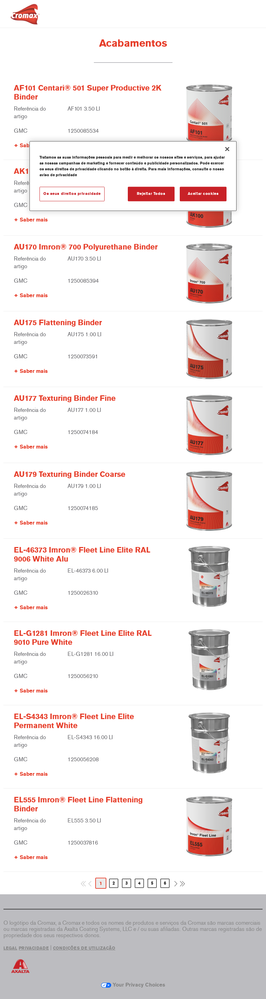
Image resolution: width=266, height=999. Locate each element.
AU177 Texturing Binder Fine (65, 398)
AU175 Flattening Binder (58, 322)
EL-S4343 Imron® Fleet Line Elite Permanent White (74, 721)
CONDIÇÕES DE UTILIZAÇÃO (84, 948)
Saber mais (34, 220)
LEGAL (10, 948)
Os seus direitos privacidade (72, 193)
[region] (133, 176)
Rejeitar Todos (151, 193)
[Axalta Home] (25, 19)
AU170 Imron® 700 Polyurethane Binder (86, 247)
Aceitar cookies (203, 193)
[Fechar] (227, 149)
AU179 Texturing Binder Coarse (69, 474)
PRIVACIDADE (34, 948)
